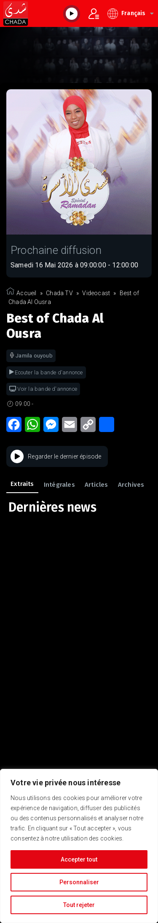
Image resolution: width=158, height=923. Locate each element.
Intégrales (59, 484)
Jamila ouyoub (31, 355)
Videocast (96, 293)
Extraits (22, 484)
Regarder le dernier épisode (56, 456)
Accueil (26, 293)
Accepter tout (79, 859)
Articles (96, 484)
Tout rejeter (79, 905)
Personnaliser (79, 882)
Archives (131, 484)
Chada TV (59, 293)
